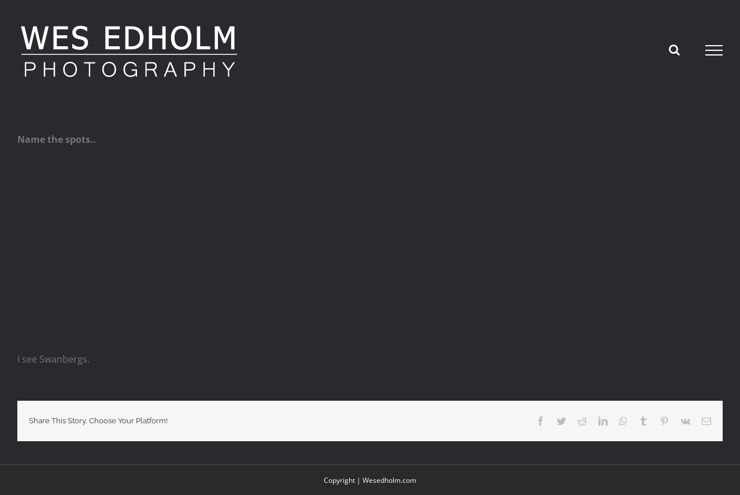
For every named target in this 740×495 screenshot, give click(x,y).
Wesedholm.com (389, 480)
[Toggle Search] (674, 50)
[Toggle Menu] (714, 50)
